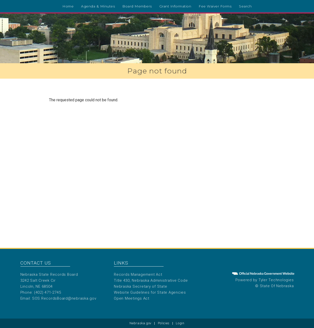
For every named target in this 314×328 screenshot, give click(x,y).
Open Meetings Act (131, 298)
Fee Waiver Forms (215, 6)
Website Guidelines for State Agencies (150, 292)
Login (180, 323)
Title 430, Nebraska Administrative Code (151, 280)
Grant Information (175, 6)
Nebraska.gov (140, 323)
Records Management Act (138, 274)
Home (68, 6)
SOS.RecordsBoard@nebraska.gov (64, 298)
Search (245, 6)
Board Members (137, 6)
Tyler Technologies (276, 280)
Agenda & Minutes (98, 6)
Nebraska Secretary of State (140, 286)
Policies (164, 323)
